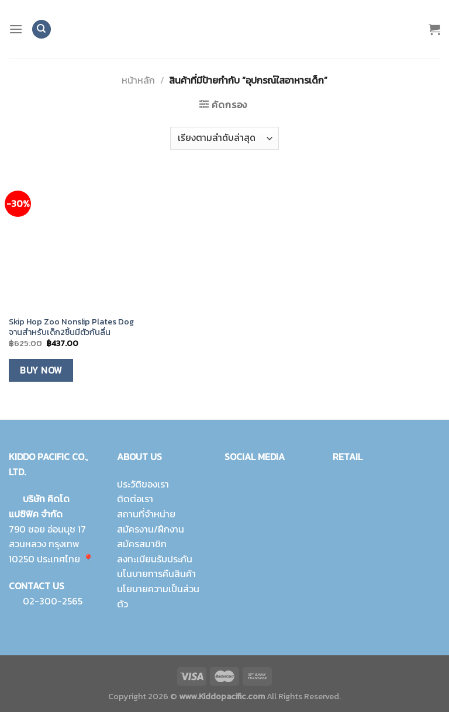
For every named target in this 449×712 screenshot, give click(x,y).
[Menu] (16, 29)
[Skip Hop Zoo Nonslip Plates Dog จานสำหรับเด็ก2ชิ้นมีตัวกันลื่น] (77, 241)
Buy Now (40, 370)
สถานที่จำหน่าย (146, 514)
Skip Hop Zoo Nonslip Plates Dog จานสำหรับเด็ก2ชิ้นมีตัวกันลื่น (71, 327)
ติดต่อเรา (135, 499)
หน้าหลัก (138, 80)
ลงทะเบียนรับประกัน (154, 559)
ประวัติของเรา (143, 484)
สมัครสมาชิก (142, 544)
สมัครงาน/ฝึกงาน (150, 529)
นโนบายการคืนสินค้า (156, 573)
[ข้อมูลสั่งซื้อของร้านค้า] (224, 138)
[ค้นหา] (41, 29)
